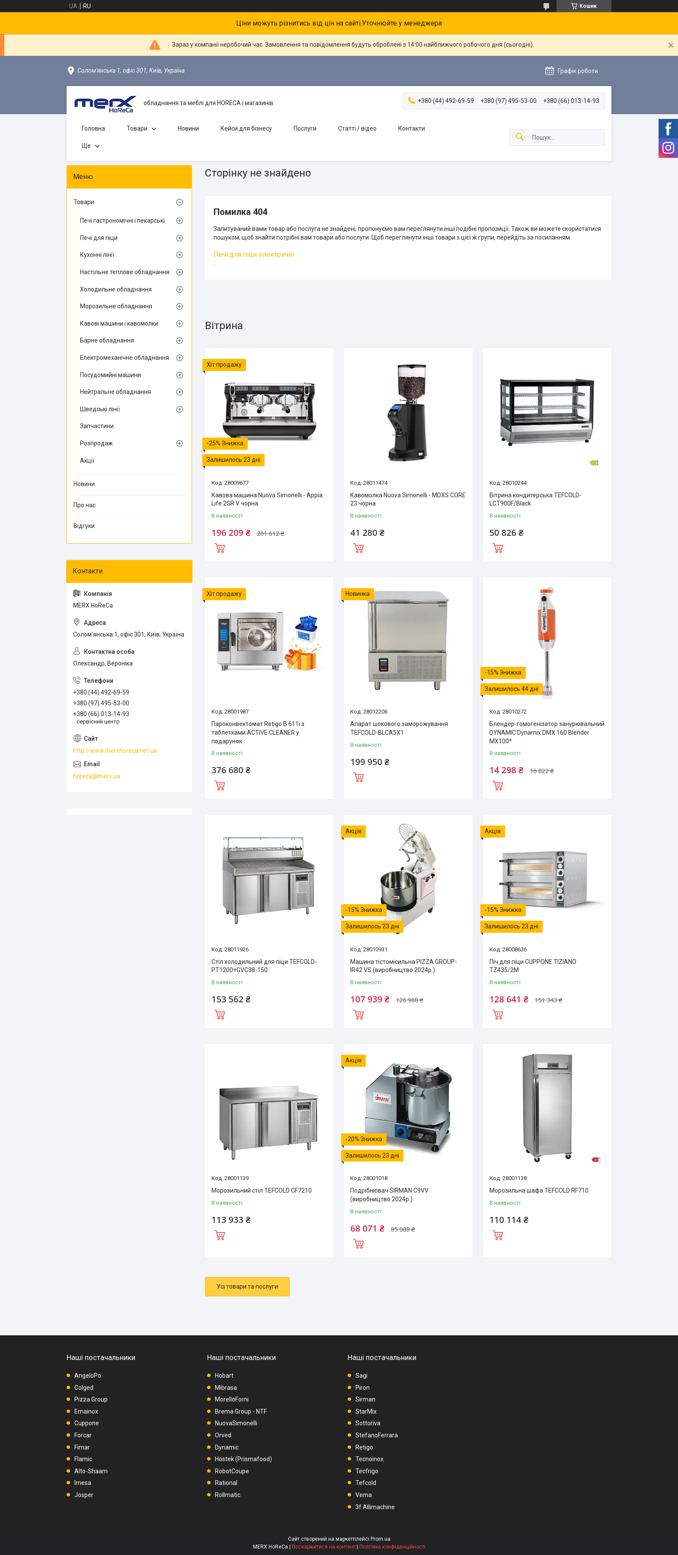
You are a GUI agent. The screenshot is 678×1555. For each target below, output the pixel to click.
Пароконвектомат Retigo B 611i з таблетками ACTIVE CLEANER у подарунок (257, 732)
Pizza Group (91, 1399)
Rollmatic (227, 1494)
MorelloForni (232, 1399)
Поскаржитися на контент (323, 1547)
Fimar (82, 1447)
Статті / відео (357, 128)
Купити (219, 547)
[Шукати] (520, 137)
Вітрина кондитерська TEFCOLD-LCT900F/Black (535, 499)
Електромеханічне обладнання (124, 357)
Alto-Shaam (91, 1471)
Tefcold (365, 1482)
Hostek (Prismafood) (243, 1459)
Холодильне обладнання (116, 289)
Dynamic (227, 1447)
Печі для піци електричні (254, 254)
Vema (363, 1494)
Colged (83, 1387)
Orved (223, 1435)
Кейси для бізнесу (246, 128)
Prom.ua (380, 1539)
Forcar (83, 1435)
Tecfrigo (366, 1471)
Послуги (305, 128)
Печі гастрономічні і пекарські (122, 220)
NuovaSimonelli (236, 1423)
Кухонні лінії (97, 254)
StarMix (366, 1411)
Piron (362, 1387)
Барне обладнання (107, 340)
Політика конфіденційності (392, 1547)
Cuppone (86, 1423)
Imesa (82, 1482)
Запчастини (97, 425)
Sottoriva (368, 1423)
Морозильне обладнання (116, 306)
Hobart (224, 1375)
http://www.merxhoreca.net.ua (115, 750)
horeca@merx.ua (96, 776)
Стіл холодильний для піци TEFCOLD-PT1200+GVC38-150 (264, 966)
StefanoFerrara (376, 1435)
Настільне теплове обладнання (125, 272)
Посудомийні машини (110, 374)
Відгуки (84, 525)
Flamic (83, 1459)
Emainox (86, 1411)
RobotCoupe (232, 1471)
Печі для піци (99, 237)
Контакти (411, 128)
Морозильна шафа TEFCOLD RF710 (538, 1190)
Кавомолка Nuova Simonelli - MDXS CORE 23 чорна (408, 499)
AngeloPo (87, 1375)
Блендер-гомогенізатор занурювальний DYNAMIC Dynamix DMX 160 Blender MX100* (546, 732)
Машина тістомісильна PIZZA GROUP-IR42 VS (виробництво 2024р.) (403, 966)
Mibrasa (226, 1387)
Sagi (361, 1375)
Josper (83, 1494)
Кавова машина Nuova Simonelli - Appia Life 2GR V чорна (267, 499)
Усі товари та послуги (247, 1286)
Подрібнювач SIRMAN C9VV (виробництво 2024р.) (389, 1195)
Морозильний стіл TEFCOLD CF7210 (261, 1190)
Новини (188, 128)
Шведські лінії (100, 409)
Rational (226, 1482)
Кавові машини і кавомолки (119, 323)
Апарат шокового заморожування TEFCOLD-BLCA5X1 (399, 728)
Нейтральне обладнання (115, 391)
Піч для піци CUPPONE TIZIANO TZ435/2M (532, 966)
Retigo (364, 1447)
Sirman (365, 1399)
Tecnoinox (369, 1459)
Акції (87, 460)
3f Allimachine (375, 1507)
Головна (93, 128)
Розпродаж (96, 443)
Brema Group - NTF (241, 1411)
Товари (137, 128)
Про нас (85, 505)
